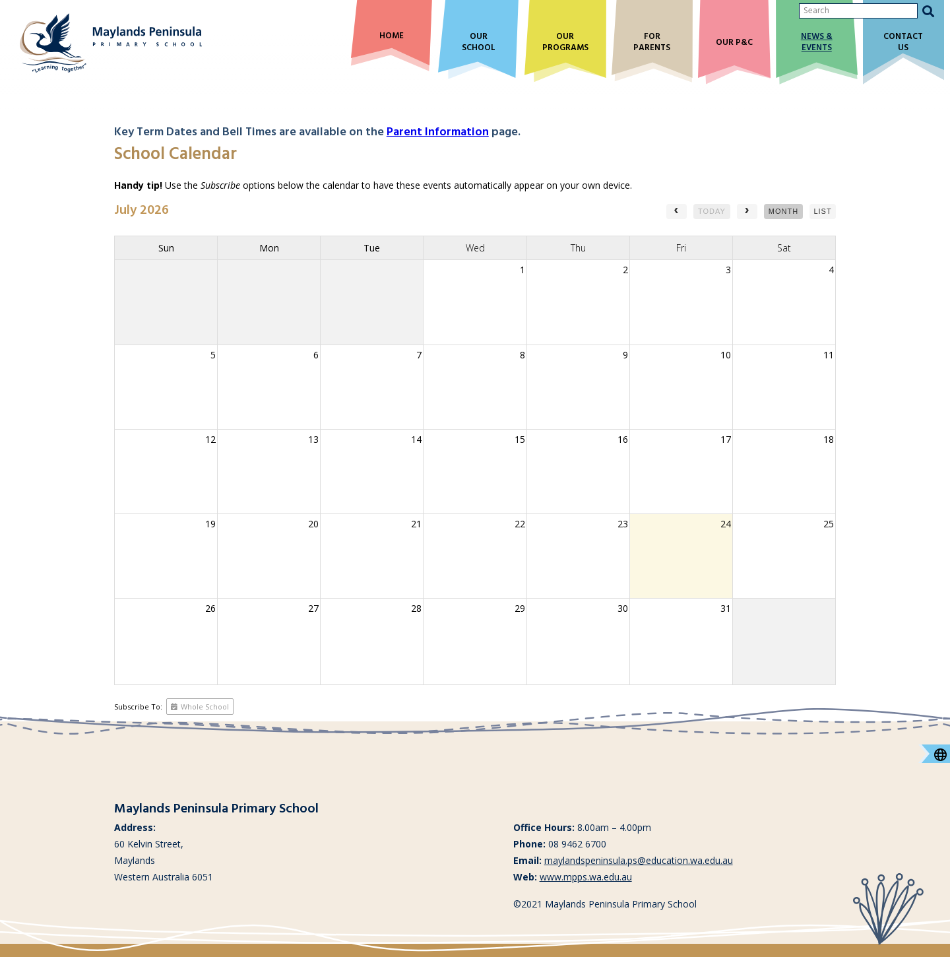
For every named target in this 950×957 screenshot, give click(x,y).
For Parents (651, 43)
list (822, 211)
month (783, 211)
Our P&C (734, 43)
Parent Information (438, 132)
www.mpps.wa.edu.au (586, 877)
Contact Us (903, 43)
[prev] (676, 211)
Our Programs (565, 43)
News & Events (817, 43)
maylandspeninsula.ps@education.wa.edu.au (638, 860)
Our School (478, 43)
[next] (747, 211)
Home (391, 36)
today (712, 211)
